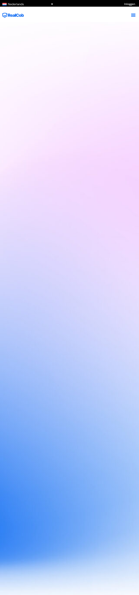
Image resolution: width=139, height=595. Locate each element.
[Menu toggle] (133, 15)
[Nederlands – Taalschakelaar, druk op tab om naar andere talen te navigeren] (27, 4)
